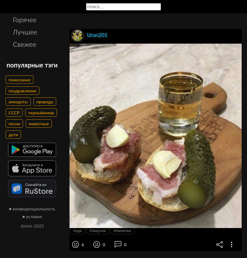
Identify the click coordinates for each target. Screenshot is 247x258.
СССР (14, 112)
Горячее (25, 20)
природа (44, 101)
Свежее (24, 44)
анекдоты (18, 101)
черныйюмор (41, 112)
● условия (32, 216)
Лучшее (25, 32)
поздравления (22, 90)
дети (13, 134)
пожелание (19, 79)
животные (39, 123)
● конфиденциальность (32, 208)
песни (14, 123)
